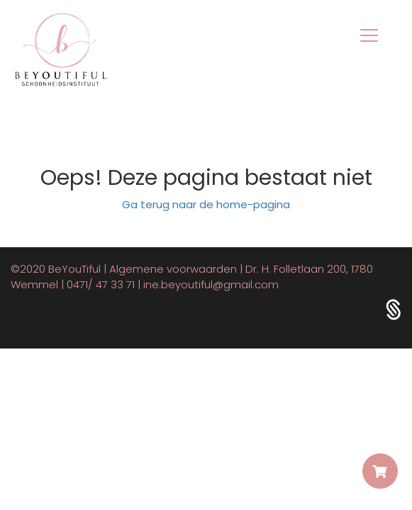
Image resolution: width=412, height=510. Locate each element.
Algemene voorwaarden (173, 268)
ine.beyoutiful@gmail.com (211, 284)
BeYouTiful (74, 268)
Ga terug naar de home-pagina (206, 204)
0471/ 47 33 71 (101, 284)
